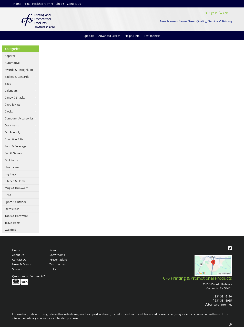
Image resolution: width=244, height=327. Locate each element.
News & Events (21, 264)
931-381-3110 (223, 296)
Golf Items (11, 160)
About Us (18, 255)
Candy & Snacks (15, 97)
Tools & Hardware (16, 216)
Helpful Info (132, 36)
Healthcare (12, 167)
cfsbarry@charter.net (218, 304)
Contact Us (74, 4)
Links (52, 269)
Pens (8, 195)
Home (17, 4)
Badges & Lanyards (17, 77)
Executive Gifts (14, 139)
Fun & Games (13, 153)
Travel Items (12, 223)
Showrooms (57, 255)
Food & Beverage (15, 146)
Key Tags (10, 174)
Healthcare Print (42, 4)
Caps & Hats (12, 104)
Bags (8, 84)
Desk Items (12, 125)
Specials (89, 36)
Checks (60, 4)
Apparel (10, 56)
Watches (10, 230)
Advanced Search (109, 36)
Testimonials (152, 36)
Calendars (11, 90)
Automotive (12, 63)
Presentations (58, 259)
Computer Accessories (19, 118)
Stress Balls (12, 209)
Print (27, 4)
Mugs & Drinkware (16, 188)
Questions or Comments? (28, 276)
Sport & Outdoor (15, 202)
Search (53, 250)
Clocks (9, 111)
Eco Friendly (12, 132)
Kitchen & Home (15, 181)
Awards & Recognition (19, 70)
